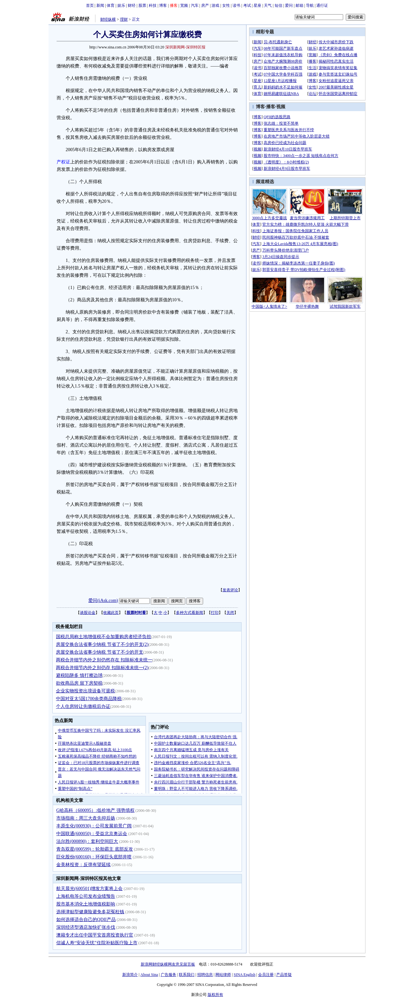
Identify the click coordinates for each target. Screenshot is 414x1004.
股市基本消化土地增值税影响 (85, 904)
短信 (278, 5)
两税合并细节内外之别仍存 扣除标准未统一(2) (102, 667)
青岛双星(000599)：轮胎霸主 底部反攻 (94, 849)
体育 (110, 5)
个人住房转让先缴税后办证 (83, 706)
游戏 (215, 5)
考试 (247, 5)
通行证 (322, 5)
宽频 (184, 5)
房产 (205, 5)
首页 (90, 5)
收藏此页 (111, 612)
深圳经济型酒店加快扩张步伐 (85, 927)
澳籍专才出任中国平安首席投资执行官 (94, 935)
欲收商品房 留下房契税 (79, 683)
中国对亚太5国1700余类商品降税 (89, 698)
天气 (268, 5)
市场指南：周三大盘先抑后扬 (85, 818)
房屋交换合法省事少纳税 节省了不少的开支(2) (102, 644)
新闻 (100, 5)
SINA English (244, 974)
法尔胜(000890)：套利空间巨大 (87, 841)
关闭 (230, 612)
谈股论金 (87, 612)
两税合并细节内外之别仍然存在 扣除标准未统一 (104, 659)
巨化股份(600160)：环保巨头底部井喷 (94, 856)
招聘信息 (205, 974)
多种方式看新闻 (189, 612)
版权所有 (215, 994)
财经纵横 (108, 19)
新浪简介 (130, 974)
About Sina (149, 974)
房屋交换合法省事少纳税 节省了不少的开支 (99, 652)
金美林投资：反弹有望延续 (83, 864)
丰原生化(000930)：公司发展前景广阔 (94, 825)
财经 (132, 5)
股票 (142, 5)
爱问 (289, 5)
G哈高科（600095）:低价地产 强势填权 (95, 810)
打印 (215, 612)
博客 (163, 5)
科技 (153, 5)
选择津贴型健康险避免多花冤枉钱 (90, 911)
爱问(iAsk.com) (103, 600)
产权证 (63, 162)
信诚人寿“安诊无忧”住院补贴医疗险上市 (96, 942)
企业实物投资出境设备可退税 (85, 690)
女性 (226, 5)
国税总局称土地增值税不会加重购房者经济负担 (103, 636)
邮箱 (299, 5)
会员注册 (266, 974)
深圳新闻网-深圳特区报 (185, 47)
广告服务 (168, 974)
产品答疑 (284, 974)
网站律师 (223, 974)
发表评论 (230, 590)
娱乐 (121, 5)
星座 (257, 5)
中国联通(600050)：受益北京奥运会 (91, 833)
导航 (310, 5)
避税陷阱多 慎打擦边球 (79, 675)
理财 (124, 19)
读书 (236, 5)
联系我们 (186, 974)
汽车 (195, 5)
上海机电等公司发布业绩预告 (85, 896)
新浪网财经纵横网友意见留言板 (168, 964)
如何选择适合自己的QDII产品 (86, 919)
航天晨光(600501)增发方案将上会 (89, 888)
